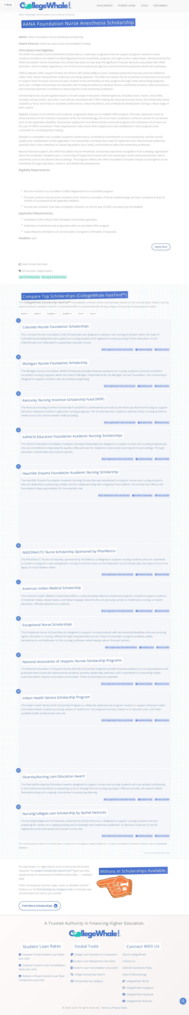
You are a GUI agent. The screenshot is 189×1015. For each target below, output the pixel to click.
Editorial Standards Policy (137, 967)
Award (24, 313)
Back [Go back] (8, 4)
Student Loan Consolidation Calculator (94, 967)
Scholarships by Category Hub (54, 889)
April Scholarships (29, 277)
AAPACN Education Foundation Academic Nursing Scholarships (72, 436)
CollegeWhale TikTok (135, 981)
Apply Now (161, 246)
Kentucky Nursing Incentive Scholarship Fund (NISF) (63, 400)
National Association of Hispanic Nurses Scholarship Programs (71, 661)
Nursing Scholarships (54, 277)
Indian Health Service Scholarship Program (56, 697)
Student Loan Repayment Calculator (93, 961)
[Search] (183, 1001)
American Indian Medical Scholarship (51, 588)
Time (81, 313)
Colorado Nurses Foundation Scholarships (55, 326)
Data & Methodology (134, 974)
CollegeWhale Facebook (137, 994)
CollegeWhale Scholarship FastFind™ (160, 853)
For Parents (160, 5)
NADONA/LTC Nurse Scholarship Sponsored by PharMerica (68, 551)
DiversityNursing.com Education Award (53, 776)
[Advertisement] (94, 182)
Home (21, 14)
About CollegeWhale (134, 954)
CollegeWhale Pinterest (137, 1001)
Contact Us (128, 961)
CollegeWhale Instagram (138, 987)
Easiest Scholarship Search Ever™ (54, 870)
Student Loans (126, 5)
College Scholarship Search (88, 974)
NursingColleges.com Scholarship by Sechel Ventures (64, 813)
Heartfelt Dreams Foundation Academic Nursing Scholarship (70, 472)
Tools (144, 5)
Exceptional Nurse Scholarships (47, 624)
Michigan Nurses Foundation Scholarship (54, 363)
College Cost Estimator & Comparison (94, 954)
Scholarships (105, 5)
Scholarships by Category (87, 981)
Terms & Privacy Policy (114, 1007)
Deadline (52, 313)
